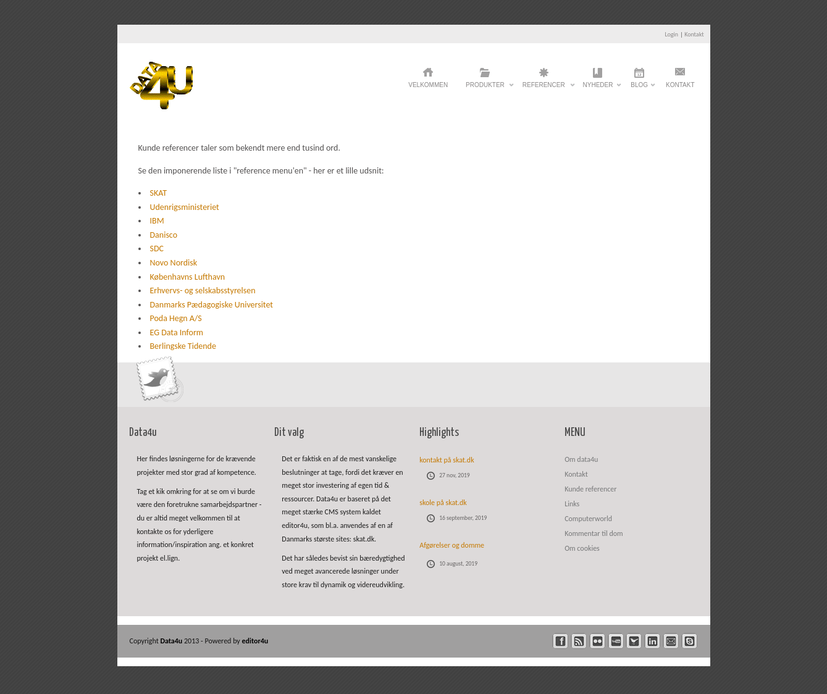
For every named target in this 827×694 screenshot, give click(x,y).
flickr (597, 641)
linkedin (652, 641)
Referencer (544, 88)
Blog (639, 88)
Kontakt (693, 34)
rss (579, 641)
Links (572, 504)
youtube (616, 641)
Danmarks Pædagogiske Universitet (212, 304)
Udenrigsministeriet (184, 207)
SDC (157, 248)
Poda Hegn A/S (176, 318)
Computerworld (588, 518)
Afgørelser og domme (451, 545)
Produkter (485, 88)
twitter (634, 641)
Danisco (164, 235)
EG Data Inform (176, 332)
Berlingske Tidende (183, 346)
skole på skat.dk (443, 502)
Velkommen (428, 85)
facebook (560, 641)
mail (671, 641)
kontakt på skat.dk (446, 460)
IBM (157, 220)
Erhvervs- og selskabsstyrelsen (203, 290)
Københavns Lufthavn (187, 277)
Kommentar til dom (594, 533)
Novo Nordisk (174, 262)
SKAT (158, 193)
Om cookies (582, 548)
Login (671, 34)
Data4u (172, 641)
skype (689, 641)
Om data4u (581, 459)
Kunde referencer (590, 489)
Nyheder (598, 88)
